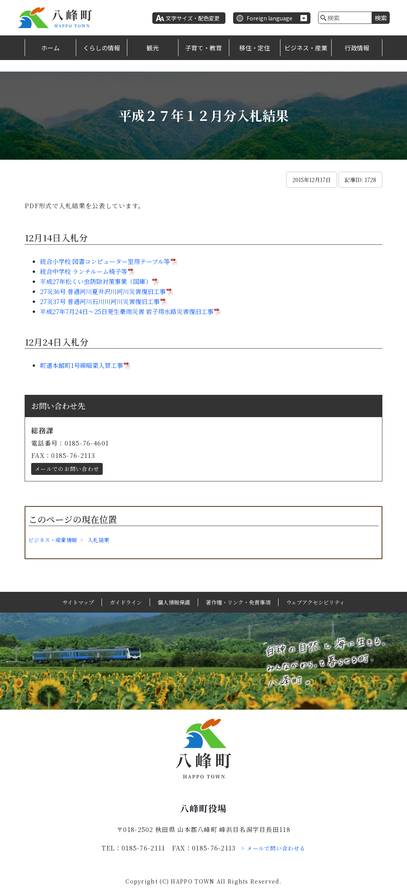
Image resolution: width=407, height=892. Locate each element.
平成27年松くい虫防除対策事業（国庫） (96, 281)
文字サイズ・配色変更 (193, 18)
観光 (153, 47)
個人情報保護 (174, 602)
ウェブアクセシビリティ (315, 602)
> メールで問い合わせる (273, 848)
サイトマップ (78, 602)
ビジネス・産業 (305, 47)
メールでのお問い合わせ (67, 469)
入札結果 (98, 540)
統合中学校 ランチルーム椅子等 (83, 271)
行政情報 (357, 47)
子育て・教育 (203, 47)
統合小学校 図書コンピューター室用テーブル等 (105, 261)
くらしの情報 (101, 47)
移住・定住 (254, 47)
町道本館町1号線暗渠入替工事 (81, 365)
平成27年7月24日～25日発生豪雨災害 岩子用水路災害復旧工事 (127, 311)
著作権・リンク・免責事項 (238, 602)
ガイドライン (126, 602)
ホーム (50, 47)
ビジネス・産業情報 (52, 540)
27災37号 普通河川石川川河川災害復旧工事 (100, 301)
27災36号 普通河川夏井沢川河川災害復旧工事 (103, 291)
